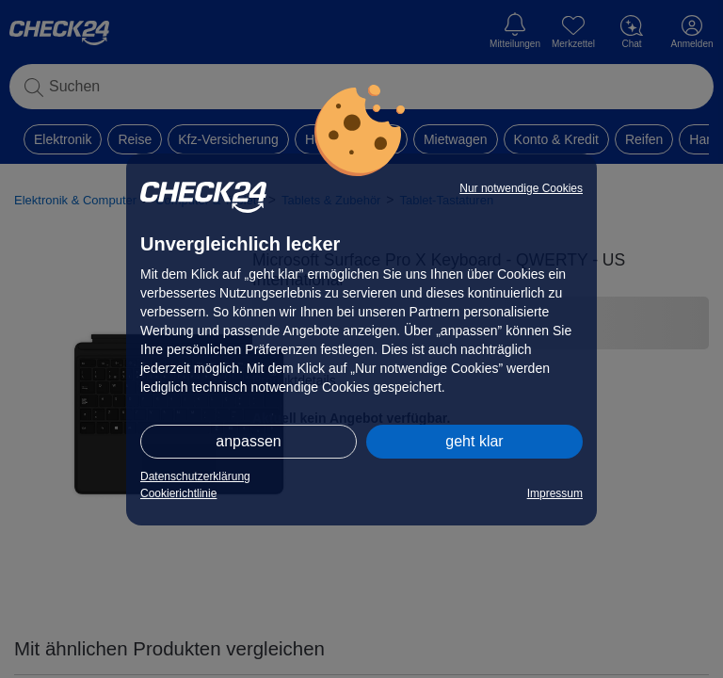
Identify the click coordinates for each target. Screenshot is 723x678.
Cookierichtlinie (178, 493)
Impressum (555, 493)
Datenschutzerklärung (195, 476)
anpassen (248, 441)
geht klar (474, 441)
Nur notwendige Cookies (521, 188)
